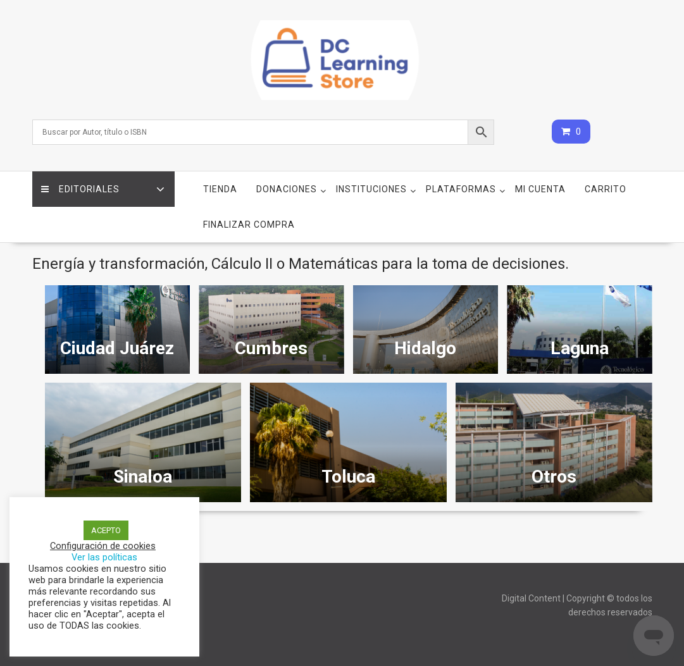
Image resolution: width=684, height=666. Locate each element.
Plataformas (461, 189)
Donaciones (286, 189)
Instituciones (371, 189)
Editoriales (81, 189)
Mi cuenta (540, 189)
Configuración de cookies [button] (103, 546)
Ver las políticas (104, 557)
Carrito (605, 189)
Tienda (220, 189)
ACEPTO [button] (106, 530)
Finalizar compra (249, 224)
